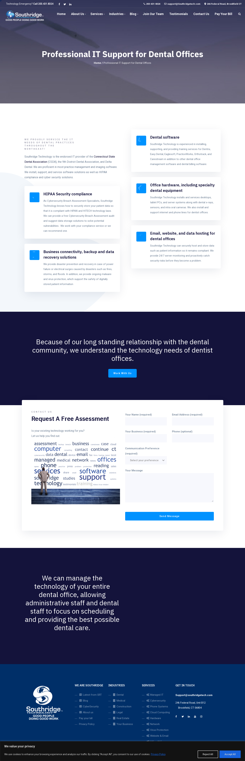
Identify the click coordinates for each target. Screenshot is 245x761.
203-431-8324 (153, 4)
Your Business (123, 724)
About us (77, 14)
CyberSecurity (89, 706)
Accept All (230, 754)
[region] (122, 751)
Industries (116, 14)
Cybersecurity (156, 700)
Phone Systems (157, 706)
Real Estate (121, 718)
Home (61, 14)
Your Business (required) (146, 435)
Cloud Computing (158, 712)
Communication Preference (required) (146, 454)
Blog (133, 14)
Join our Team (153, 14)
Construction (122, 706)
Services (96, 14)
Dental (118, 694)
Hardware (153, 718)
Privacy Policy (158, 754)
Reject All (208, 754)
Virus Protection (157, 730)
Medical (119, 700)
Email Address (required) (193, 418)
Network (153, 724)
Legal (118, 712)
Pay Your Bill (223, 14)
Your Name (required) (146, 418)
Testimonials (178, 14)
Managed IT (154, 694)
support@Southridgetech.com (183, 4)
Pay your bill (85, 718)
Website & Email (157, 735)
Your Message (169, 486)
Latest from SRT (90, 694)
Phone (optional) (193, 435)
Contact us (201, 14)
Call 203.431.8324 (43, 3)
